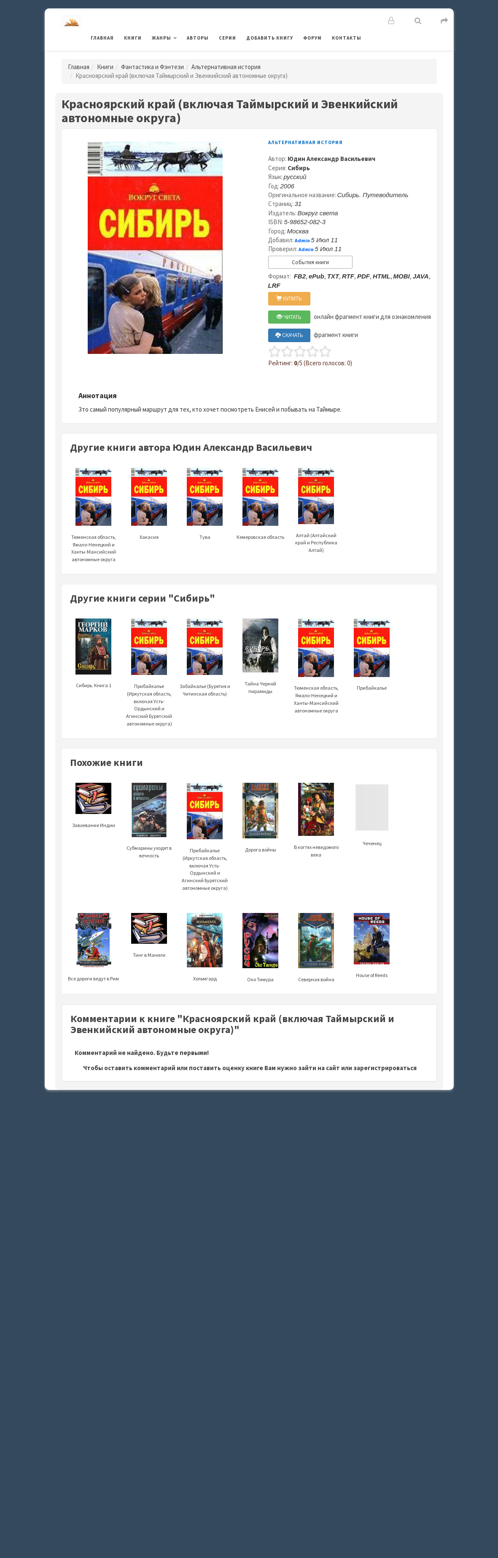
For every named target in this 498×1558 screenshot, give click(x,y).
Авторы (198, 38)
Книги (133, 38)
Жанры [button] (161, 38)
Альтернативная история (226, 67)
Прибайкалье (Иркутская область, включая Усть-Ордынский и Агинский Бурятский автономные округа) (149, 685)
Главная (102, 38)
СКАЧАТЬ (289, 335)
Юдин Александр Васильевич (331, 159)
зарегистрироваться (385, 1068)
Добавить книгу (269, 38)
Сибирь (299, 168)
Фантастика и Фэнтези (152, 67)
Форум (312, 38)
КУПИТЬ (289, 298)
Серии (227, 38)
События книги (310, 262)
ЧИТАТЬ (289, 317)
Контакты (346, 38)
